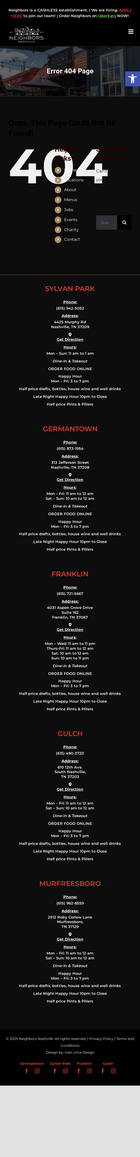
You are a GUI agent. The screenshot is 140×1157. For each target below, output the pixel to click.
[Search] (124, 222)
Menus (70, 199)
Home (70, 170)
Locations (74, 180)
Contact (72, 239)
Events (71, 219)
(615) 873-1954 (70, 448)
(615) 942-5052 (70, 308)
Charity (71, 229)
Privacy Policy (101, 1038)
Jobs (68, 209)
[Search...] (106, 222)
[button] (132, 78)
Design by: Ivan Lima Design (70, 1052)
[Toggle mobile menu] (131, 32)
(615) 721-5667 (70, 593)
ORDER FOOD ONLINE (70, 368)
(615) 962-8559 (70, 903)
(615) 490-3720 (70, 753)
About (70, 189)
